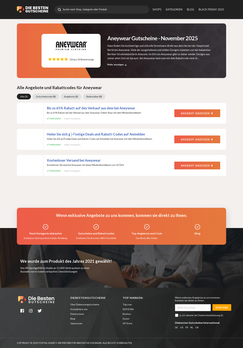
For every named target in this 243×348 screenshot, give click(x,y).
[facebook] (22, 311)
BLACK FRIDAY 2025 (211, 9)
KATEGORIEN (174, 9)
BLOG (190, 9)
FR (186, 327)
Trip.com (127, 304)
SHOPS (157, 9)
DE (176, 327)
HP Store (127, 323)
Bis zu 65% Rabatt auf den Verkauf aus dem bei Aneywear (91, 108)
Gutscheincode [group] (46, 96)
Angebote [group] (71, 96)
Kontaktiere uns (79, 309)
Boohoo (127, 313)
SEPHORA (128, 309)
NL (191, 327)
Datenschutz (77, 313)
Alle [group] (24, 96)
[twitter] (40, 311)
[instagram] (31, 311)
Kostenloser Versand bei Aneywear (74, 160)
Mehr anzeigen (117, 65)
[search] (59, 10)
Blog (72, 318)
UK (197, 327)
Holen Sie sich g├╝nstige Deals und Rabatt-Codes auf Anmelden (96, 134)
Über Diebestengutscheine (84, 304)
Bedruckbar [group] (94, 96)
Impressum (76, 323)
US (181, 327)
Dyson (126, 318)
